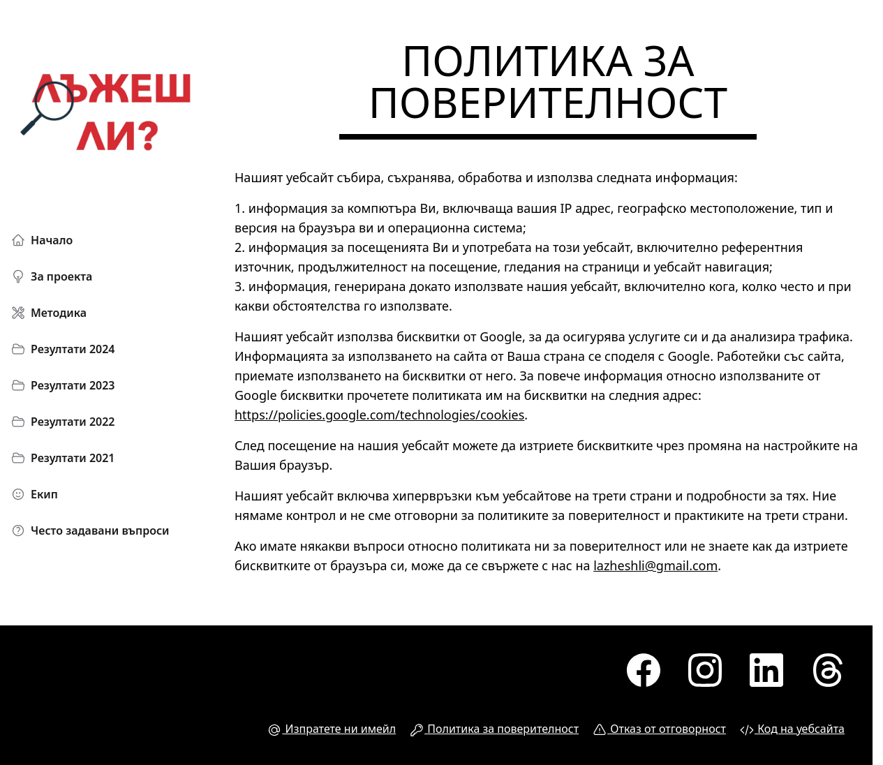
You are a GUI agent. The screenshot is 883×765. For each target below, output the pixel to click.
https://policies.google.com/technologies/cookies (379, 414)
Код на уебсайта (792, 729)
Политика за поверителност (494, 729)
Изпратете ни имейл (331, 729)
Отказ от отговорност (659, 729)
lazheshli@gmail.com (655, 565)
